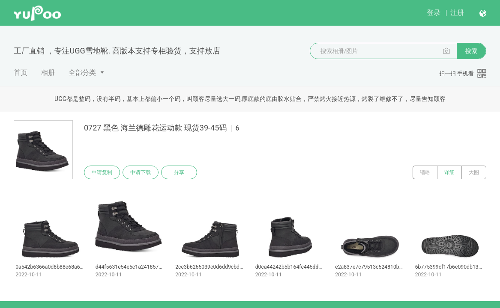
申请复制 (102, 172)
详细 (449, 172)
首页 (20, 72)
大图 (474, 172)
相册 (48, 72)
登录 (433, 13)
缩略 (425, 172)
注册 (457, 13)
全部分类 (82, 72)
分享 (179, 172)
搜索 (471, 50)
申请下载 (140, 172)
